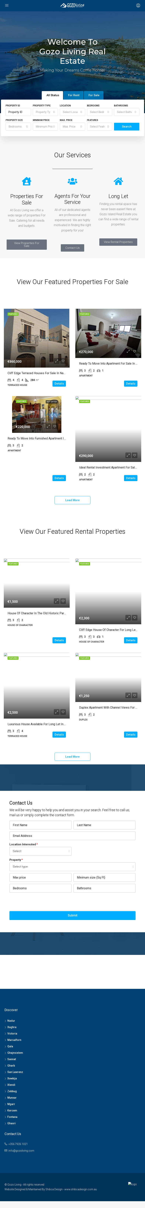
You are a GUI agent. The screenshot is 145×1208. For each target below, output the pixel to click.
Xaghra (11, 1027)
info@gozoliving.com (21, 1150)
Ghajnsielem (15, 1052)
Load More (72, 500)
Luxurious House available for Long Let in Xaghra (40, 724)
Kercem (12, 1110)
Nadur (11, 1020)
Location (65, 105)
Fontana (12, 1116)
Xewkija (12, 1078)
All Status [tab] (52, 95)
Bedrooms (93, 105)
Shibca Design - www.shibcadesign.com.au (71, 1189)
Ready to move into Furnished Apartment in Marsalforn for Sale (50, 438)
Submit (72, 915)
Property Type (42, 105)
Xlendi (11, 1084)
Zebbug (12, 1091)
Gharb (11, 1065)
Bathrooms (121, 105)
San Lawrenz (15, 1072)
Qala (10, 1046)
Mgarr (11, 1104)
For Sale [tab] (94, 95)
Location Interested (22, 844)
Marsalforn (14, 1039)
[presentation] (38, 902)
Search (127, 126)
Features (92, 120)
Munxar (12, 1097)
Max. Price (66, 120)
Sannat (11, 1059)
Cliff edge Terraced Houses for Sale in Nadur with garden (46, 373)
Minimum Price (41, 120)
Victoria (12, 1033)
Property (15, 860)
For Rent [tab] (73, 95)
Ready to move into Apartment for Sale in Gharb (111, 363)
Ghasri (11, 1123)
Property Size (14, 120)
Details (59, 383)
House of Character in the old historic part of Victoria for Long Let (52, 613)
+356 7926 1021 (18, 1144)
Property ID (13, 105)
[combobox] (45, 112)
